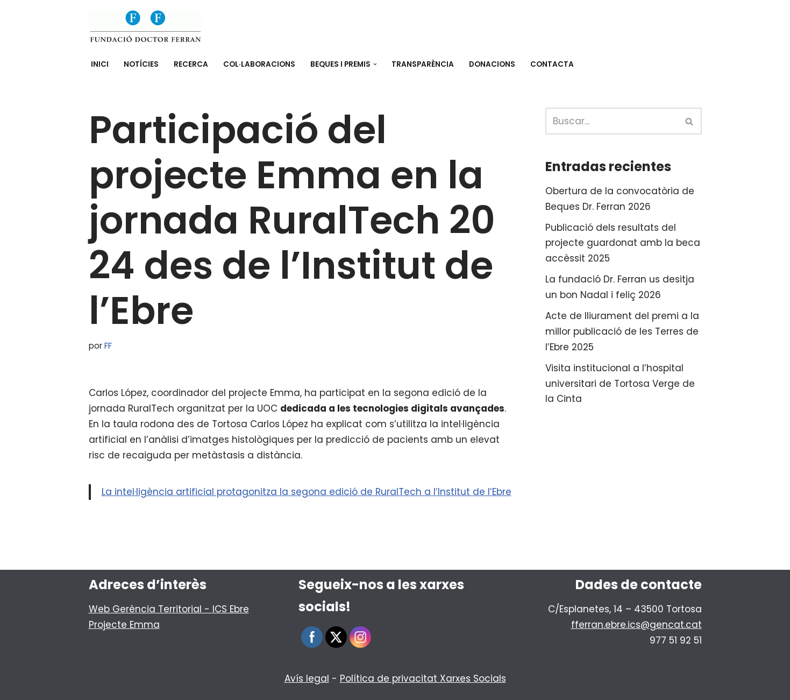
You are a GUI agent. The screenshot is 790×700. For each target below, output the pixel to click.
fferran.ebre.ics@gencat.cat (636, 624)
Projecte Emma (124, 624)
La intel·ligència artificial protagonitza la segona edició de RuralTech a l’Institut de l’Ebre (306, 491)
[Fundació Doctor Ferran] (145, 27)
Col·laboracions (259, 64)
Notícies (141, 64)
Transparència (423, 64)
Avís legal (306, 678)
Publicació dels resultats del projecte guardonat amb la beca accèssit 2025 (622, 243)
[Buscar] (611, 121)
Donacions (492, 64)
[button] (375, 64)
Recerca (191, 64)
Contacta (552, 64)
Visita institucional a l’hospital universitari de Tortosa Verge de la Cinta (620, 384)
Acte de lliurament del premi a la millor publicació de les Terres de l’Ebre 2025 (622, 331)
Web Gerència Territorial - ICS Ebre (169, 609)
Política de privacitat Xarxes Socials (423, 678)
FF (108, 345)
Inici (100, 64)
